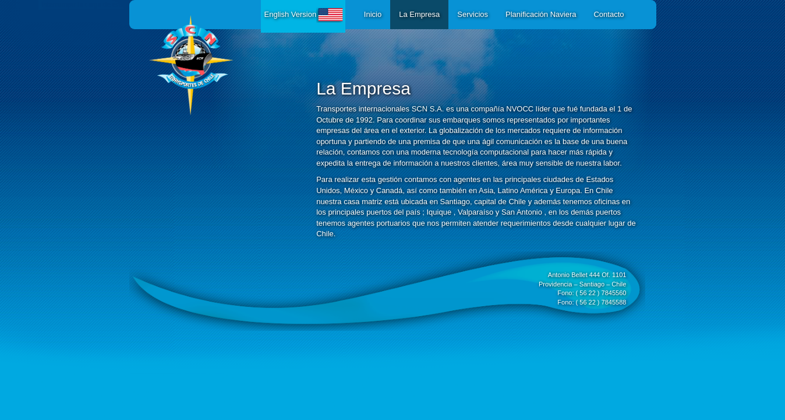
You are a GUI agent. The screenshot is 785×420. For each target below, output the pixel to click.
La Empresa (419, 14)
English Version (305, 14)
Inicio (372, 14)
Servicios (472, 14)
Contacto (608, 14)
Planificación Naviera (540, 14)
